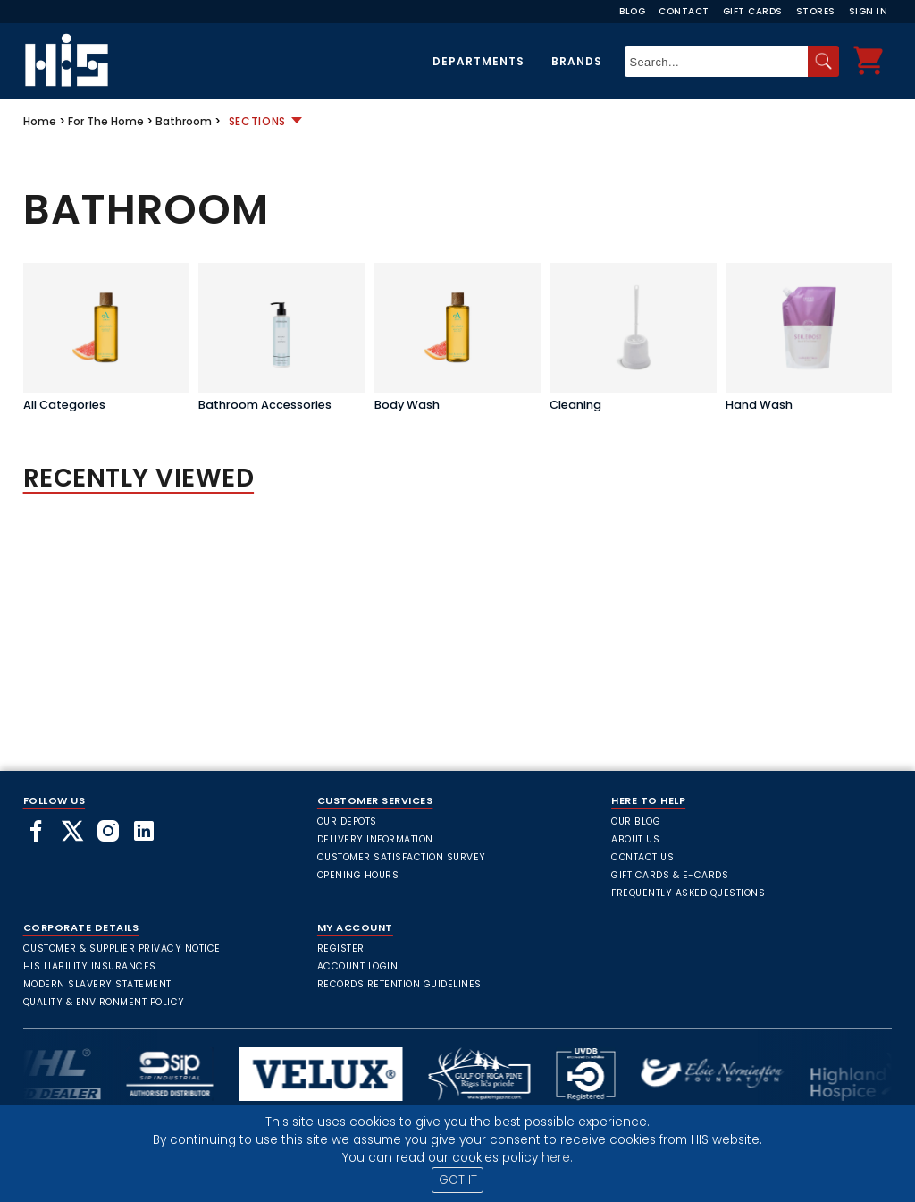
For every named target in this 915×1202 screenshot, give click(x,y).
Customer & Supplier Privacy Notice (122, 948)
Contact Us (642, 857)
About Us (635, 839)
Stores (815, 11)
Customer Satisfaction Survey (401, 857)
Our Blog (635, 821)
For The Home (106, 121)
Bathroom (183, 121)
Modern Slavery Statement (97, 984)
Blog (632, 11)
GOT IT (458, 1180)
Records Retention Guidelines (399, 984)
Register (341, 948)
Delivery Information (375, 839)
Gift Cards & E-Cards (669, 875)
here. (557, 1157)
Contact (684, 11)
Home (39, 121)
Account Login (358, 966)
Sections (258, 121)
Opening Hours (358, 875)
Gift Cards (753, 11)
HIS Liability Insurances (89, 966)
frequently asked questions (688, 893)
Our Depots (347, 821)
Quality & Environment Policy (104, 1002)
